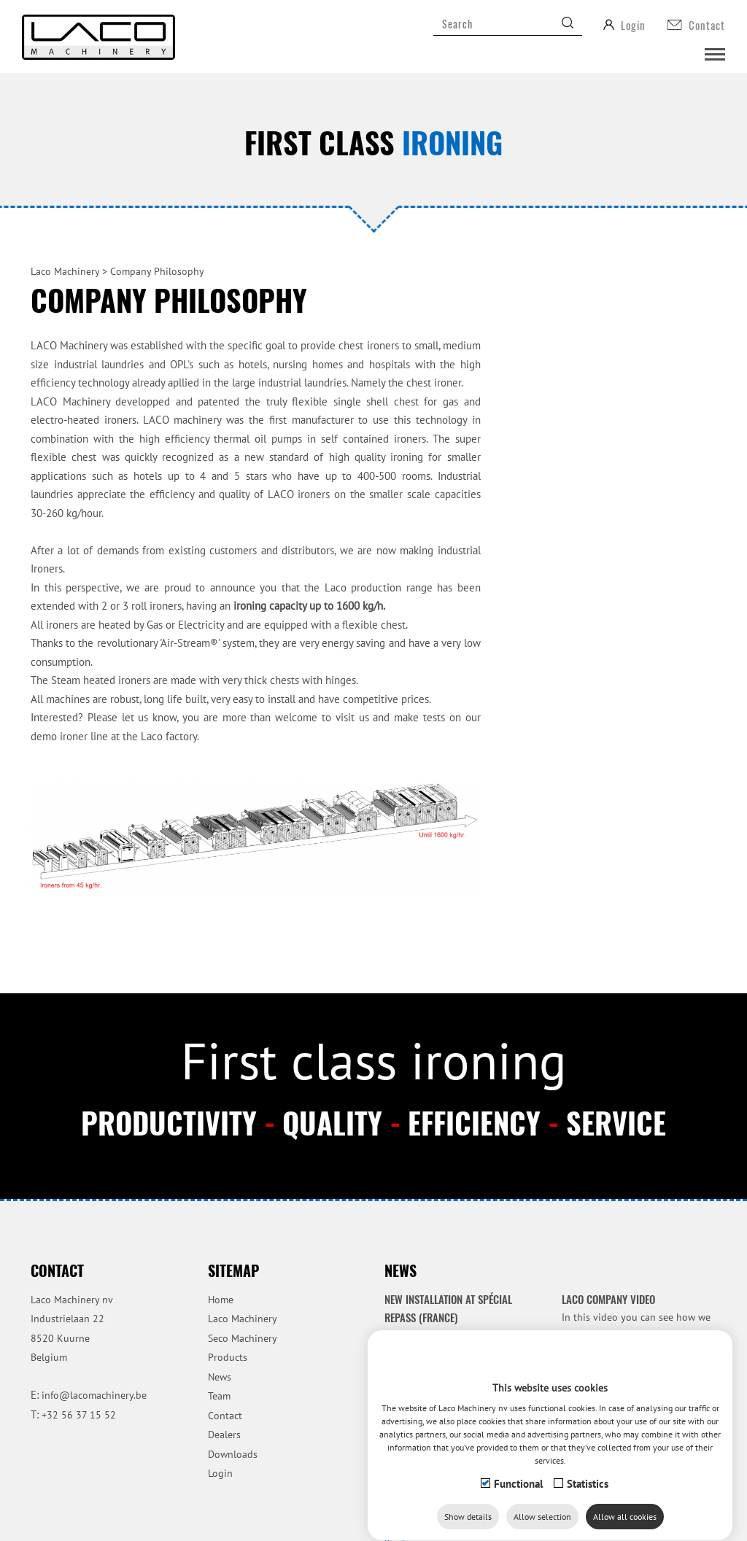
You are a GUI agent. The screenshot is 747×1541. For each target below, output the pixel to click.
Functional (518, 1501)
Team (219, 1395)
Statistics (587, 1501)
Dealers (224, 1434)
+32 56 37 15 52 (79, 1414)
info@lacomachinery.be (94, 1395)
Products (227, 1357)
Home (220, 1299)
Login (220, 1473)
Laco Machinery (242, 1318)
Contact (225, 1415)
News (219, 1376)
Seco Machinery (242, 1338)
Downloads (233, 1454)
